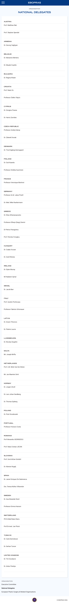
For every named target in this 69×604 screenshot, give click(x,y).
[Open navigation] (3, 2)
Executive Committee (9, 584)
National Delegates (8, 588)
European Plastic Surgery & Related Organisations (19, 592)
